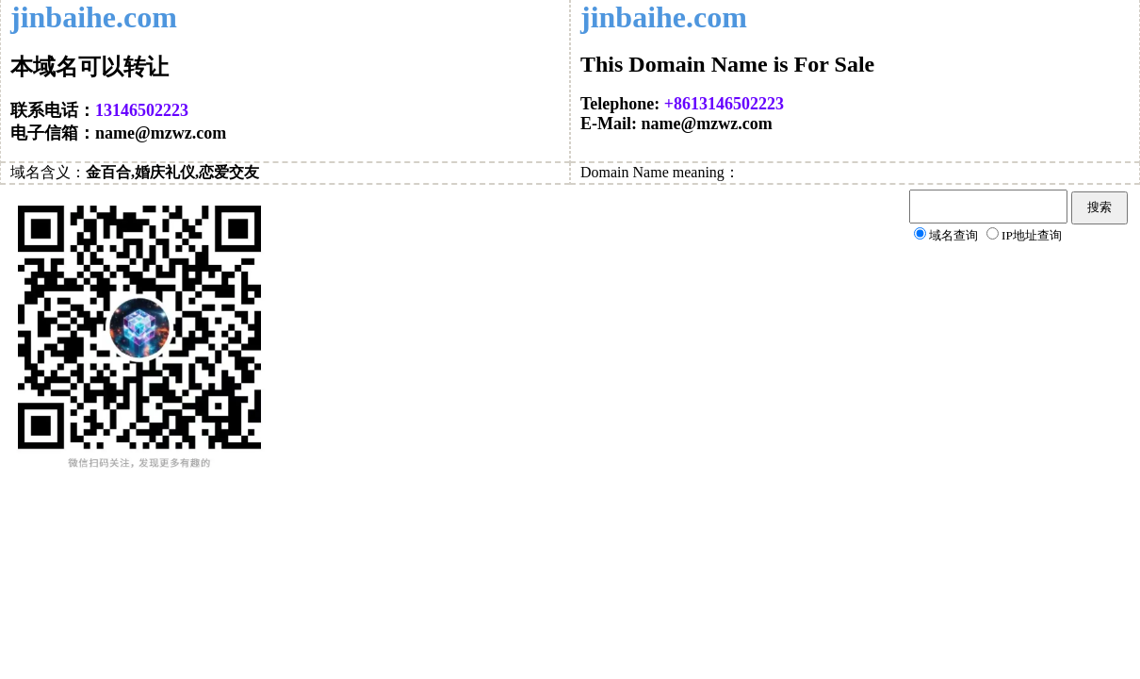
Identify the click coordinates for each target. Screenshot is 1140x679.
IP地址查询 (1032, 235)
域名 (25, 172)
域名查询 (953, 235)
